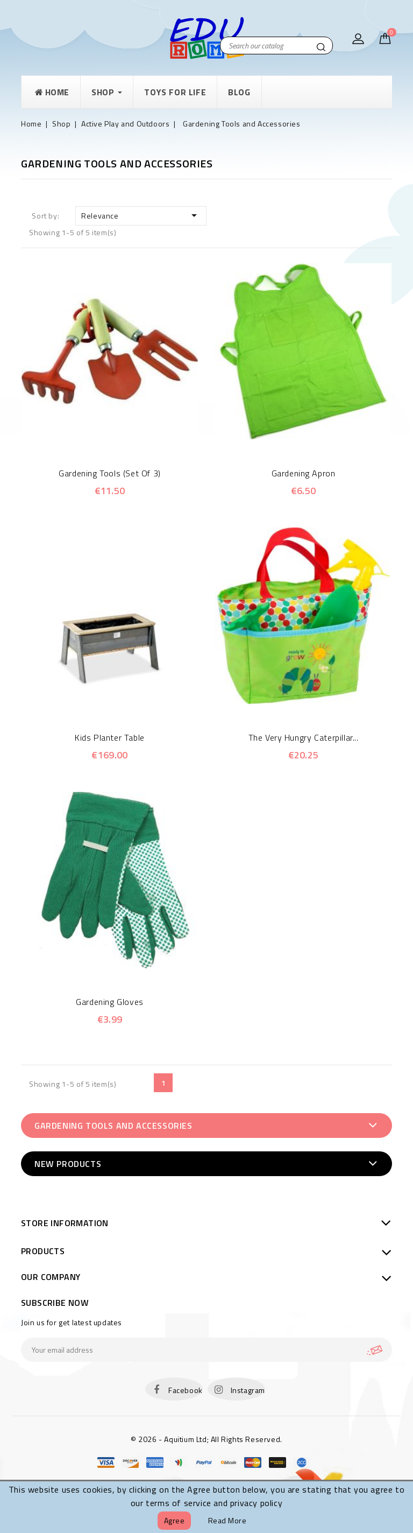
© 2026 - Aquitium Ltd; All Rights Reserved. (206, 1439)
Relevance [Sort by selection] (141, 215)
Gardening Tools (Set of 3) (110, 473)
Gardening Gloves (110, 1001)
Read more (227, 1520)
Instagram (248, 1390)
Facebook (185, 1390)
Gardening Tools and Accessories (113, 1125)
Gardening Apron (304, 473)
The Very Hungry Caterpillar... (303, 737)
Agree (174, 1520)
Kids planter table (110, 737)
